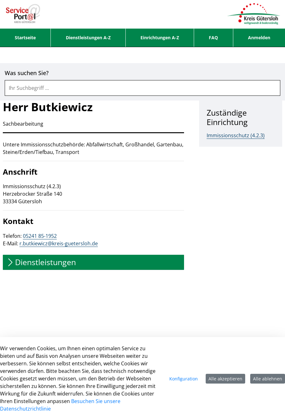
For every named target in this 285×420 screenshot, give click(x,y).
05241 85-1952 (40, 235)
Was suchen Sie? (27, 73)
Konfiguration (183, 379)
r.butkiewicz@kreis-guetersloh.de (58, 243)
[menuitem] (25, 38)
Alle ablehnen (267, 379)
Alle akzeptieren (225, 379)
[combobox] (142, 88)
